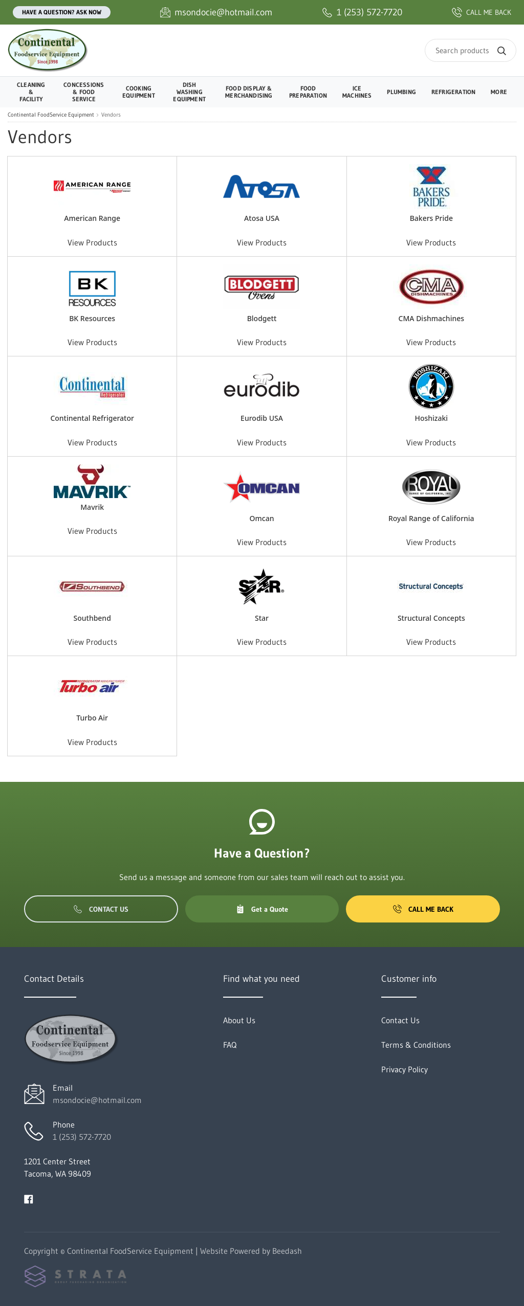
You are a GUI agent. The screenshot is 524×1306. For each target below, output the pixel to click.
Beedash (287, 1251)
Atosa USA (261, 218)
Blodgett (262, 318)
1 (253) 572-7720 (82, 1137)
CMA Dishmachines (431, 318)
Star (262, 618)
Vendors (111, 114)
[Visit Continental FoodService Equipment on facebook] (28, 1198)
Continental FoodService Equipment (51, 114)
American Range (92, 218)
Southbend (92, 618)
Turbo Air (92, 718)
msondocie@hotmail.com (97, 1100)
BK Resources (92, 318)
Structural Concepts (431, 618)
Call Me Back (423, 909)
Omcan (262, 518)
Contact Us (101, 909)
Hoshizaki (431, 418)
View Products (92, 242)
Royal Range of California (431, 518)
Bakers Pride (431, 218)
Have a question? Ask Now (61, 12)
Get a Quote (262, 909)
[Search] (470, 50)
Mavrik (92, 507)
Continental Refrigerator (92, 418)
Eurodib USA (262, 418)
